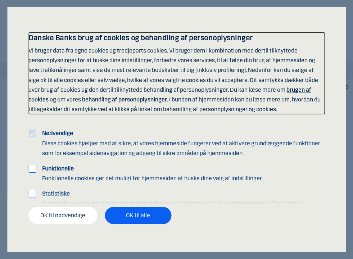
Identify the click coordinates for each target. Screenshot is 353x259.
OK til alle (138, 215)
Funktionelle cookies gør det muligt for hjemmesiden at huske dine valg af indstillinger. (152, 173)
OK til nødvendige (62, 215)
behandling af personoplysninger (124, 99)
